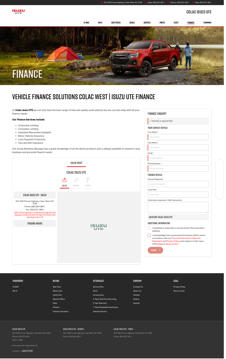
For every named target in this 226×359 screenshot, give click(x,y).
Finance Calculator (61, 311)
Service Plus (98, 287)
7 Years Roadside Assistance (105, 307)
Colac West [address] (76, 163)
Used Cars (57, 295)
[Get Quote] (220, 188)
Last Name (178, 146)
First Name (178, 135)
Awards (136, 303)
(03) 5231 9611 (38, 206)
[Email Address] (35, 214)
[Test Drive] (220, 196)
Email (178, 156)
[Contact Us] (121, 2)
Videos (136, 299)
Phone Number (178, 167)
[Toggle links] (22, 351)
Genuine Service (100, 311)
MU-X (15, 291)
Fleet (176, 22)
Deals (132, 22)
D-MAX (16, 287)
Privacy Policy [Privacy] (172, 241)
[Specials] (220, 179)
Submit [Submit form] (154, 250)
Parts (162, 22)
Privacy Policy (179, 287)
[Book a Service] (220, 171)
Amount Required (178, 182)
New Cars (57, 287)
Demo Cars (57, 291)
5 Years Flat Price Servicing (104, 299)
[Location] (64, 183)
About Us (137, 291)
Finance (190, 22)
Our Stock (115, 22)
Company (207, 22)
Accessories (98, 295)
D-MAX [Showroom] (86, 22)
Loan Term (178, 193)
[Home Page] (18, 12)
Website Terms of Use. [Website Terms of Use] (168, 244)
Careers (136, 295)
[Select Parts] (88, 183)
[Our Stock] (220, 163)
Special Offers (59, 299)
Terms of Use (179, 291)
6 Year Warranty (100, 303)
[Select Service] (76, 183)
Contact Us (138, 287)
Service (147, 22)
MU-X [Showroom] (100, 22)
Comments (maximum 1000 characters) (178, 206)
